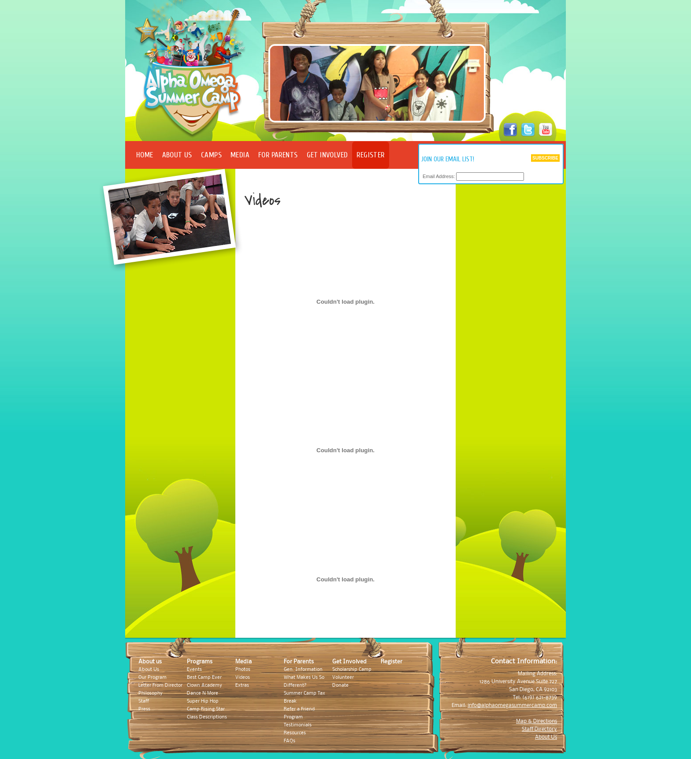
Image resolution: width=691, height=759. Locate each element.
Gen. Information (303, 669)
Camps (211, 155)
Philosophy (150, 693)
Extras (242, 685)
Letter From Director (160, 685)
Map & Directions (536, 721)
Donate (340, 685)
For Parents (278, 155)
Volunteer (343, 677)
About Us (177, 155)
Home (144, 155)
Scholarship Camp (352, 669)
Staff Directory (539, 729)
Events (194, 669)
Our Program (152, 677)
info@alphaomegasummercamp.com (512, 705)
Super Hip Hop (203, 701)
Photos (242, 669)
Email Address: (439, 176)
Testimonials (298, 725)
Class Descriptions (207, 717)
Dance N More (202, 693)
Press (144, 709)
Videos (242, 677)
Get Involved (327, 155)
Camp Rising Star (206, 709)
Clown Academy (204, 685)
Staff (143, 701)
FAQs (289, 741)
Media (239, 155)
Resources (295, 733)
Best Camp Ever (204, 677)
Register (370, 155)
